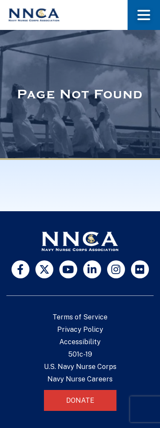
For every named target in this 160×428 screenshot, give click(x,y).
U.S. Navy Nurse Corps (80, 367)
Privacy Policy (80, 329)
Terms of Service (80, 317)
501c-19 (80, 354)
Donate (80, 400)
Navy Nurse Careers (80, 379)
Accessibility (80, 342)
